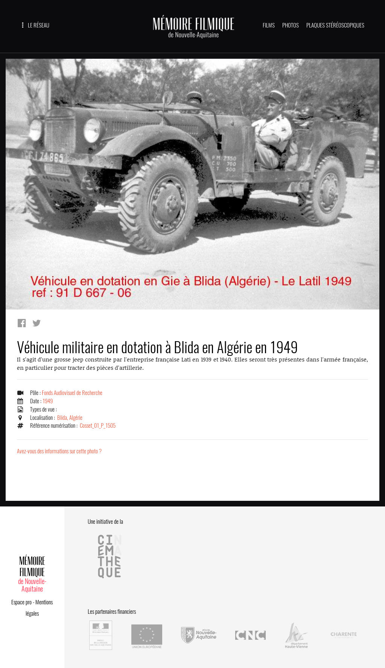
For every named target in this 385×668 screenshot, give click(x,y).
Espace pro (21, 602)
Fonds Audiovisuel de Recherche (72, 393)
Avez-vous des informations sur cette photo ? (59, 451)
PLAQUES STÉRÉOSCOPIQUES (335, 25)
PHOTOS (290, 25)
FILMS (269, 25)
